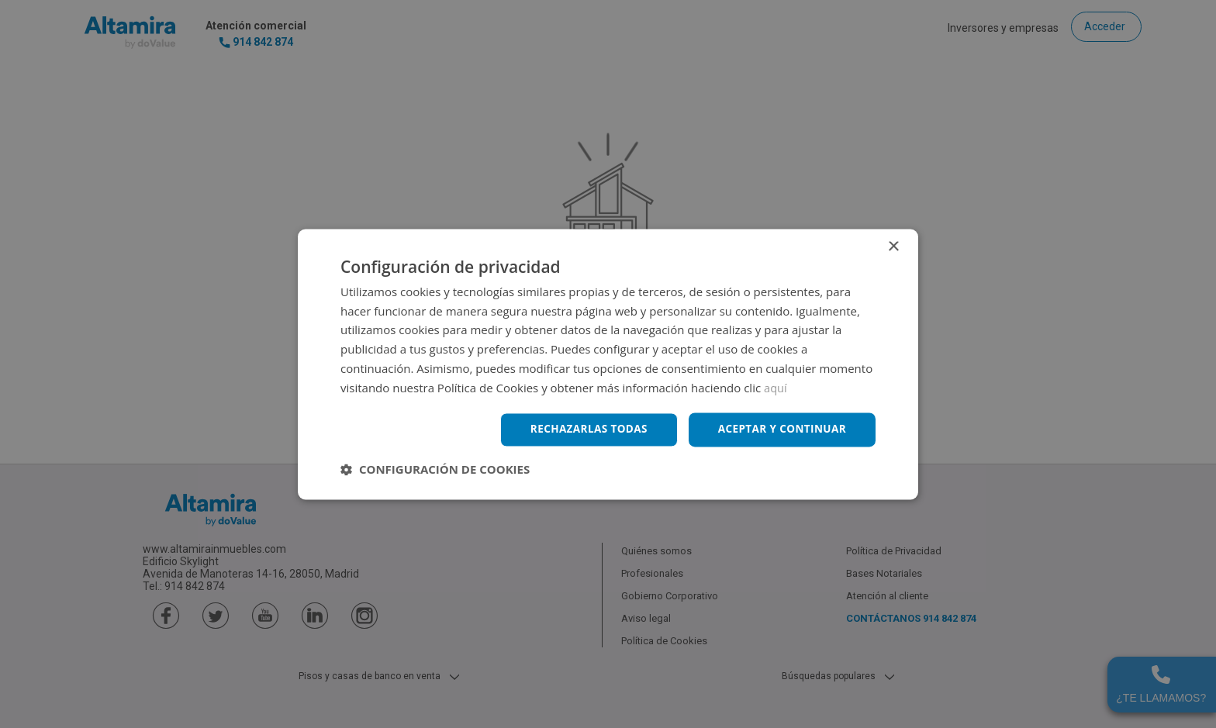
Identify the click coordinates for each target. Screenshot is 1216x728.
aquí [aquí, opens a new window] (776, 387)
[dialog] (608, 364)
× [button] (893, 246)
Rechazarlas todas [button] (582, 429)
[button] (435, 470)
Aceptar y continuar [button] (779, 429)
